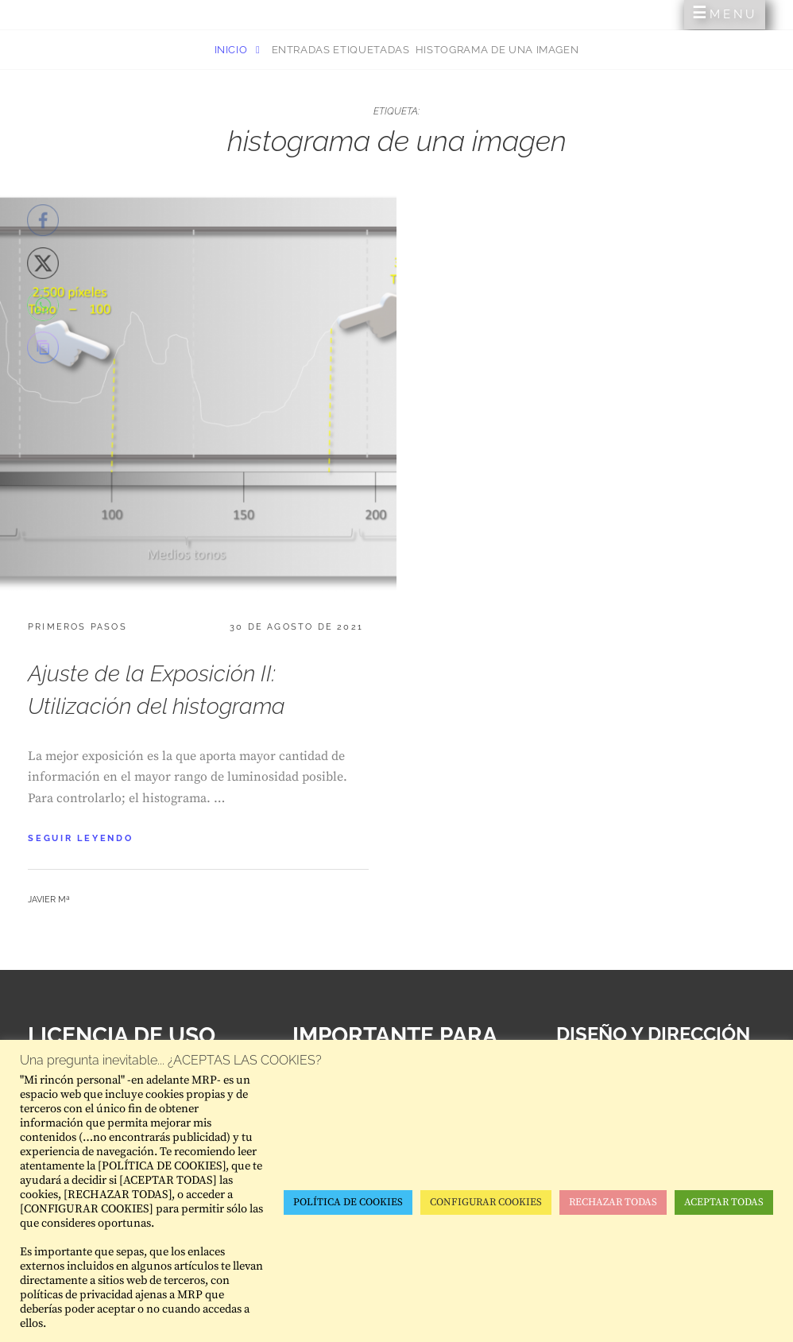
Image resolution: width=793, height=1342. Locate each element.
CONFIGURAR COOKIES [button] (486, 1202)
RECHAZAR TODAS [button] (613, 1202)
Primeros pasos (77, 627)
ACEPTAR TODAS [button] (724, 1202)
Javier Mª (49, 899)
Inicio (233, 50)
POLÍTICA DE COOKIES (348, 1202)
